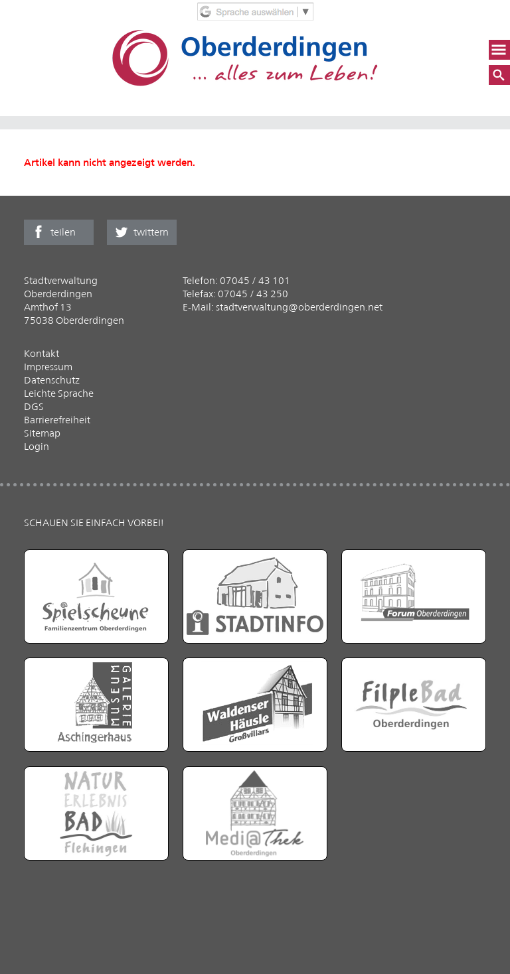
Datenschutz (52, 379)
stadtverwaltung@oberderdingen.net (299, 307)
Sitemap (42, 433)
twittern (151, 232)
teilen (63, 232)
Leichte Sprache (59, 393)
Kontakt (41, 353)
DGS (34, 406)
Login (36, 446)
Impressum (48, 366)
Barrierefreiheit (57, 419)
